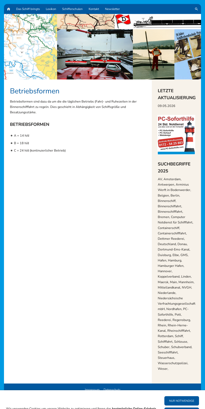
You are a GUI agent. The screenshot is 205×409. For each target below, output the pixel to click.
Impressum (92, 390)
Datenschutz (112, 390)
